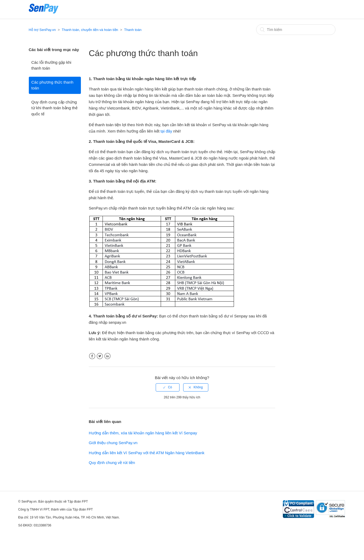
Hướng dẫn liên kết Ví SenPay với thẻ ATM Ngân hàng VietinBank (147, 452)
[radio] (167, 387)
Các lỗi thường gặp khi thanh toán (51, 65)
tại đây (166, 131)
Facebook (92, 356)
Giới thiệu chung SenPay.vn (113, 442)
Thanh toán (132, 30)
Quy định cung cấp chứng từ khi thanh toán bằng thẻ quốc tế (54, 108)
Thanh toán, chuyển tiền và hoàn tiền (90, 30)
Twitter (99, 356)
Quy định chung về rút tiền (112, 462)
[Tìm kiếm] (295, 29)
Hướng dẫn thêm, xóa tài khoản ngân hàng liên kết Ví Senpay (143, 433)
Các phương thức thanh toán (52, 85)
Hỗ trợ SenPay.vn (42, 30)
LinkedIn (107, 356)
